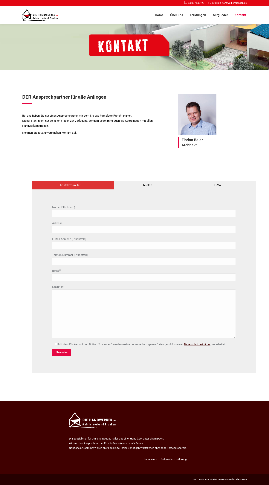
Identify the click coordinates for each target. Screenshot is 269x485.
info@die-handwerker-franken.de (229, 2)
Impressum (150, 459)
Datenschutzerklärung (197, 344)
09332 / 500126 (196, 2)
